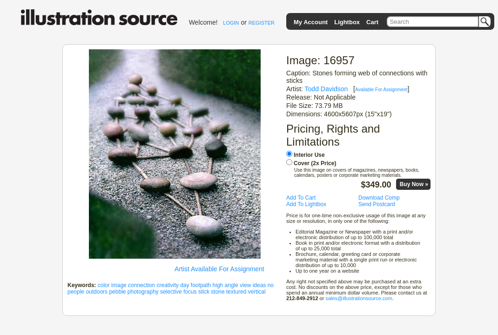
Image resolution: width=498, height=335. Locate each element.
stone (217, 291)
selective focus (178, 291)
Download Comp (379, 197)
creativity (167, 285)
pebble (117, 291)
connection (141, 285)
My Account (311, 22)
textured (236, 291)
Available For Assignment (381, 89)
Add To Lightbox (306, 204)
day (184, 285)
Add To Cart (301, 197)
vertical (257, 291)
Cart (372, 22)
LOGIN (231, 23)
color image (112, 285)
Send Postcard (376, 204)
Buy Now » (414, 184)
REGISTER (262, 23)
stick (203, 291)
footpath (201, 285)
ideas (259, 285)
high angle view (232, 285)
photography (143, 291)
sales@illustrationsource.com (358, 298)
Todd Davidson (326, 89)
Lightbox (347, 22)
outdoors (97, 291)
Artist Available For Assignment (219, 269)
